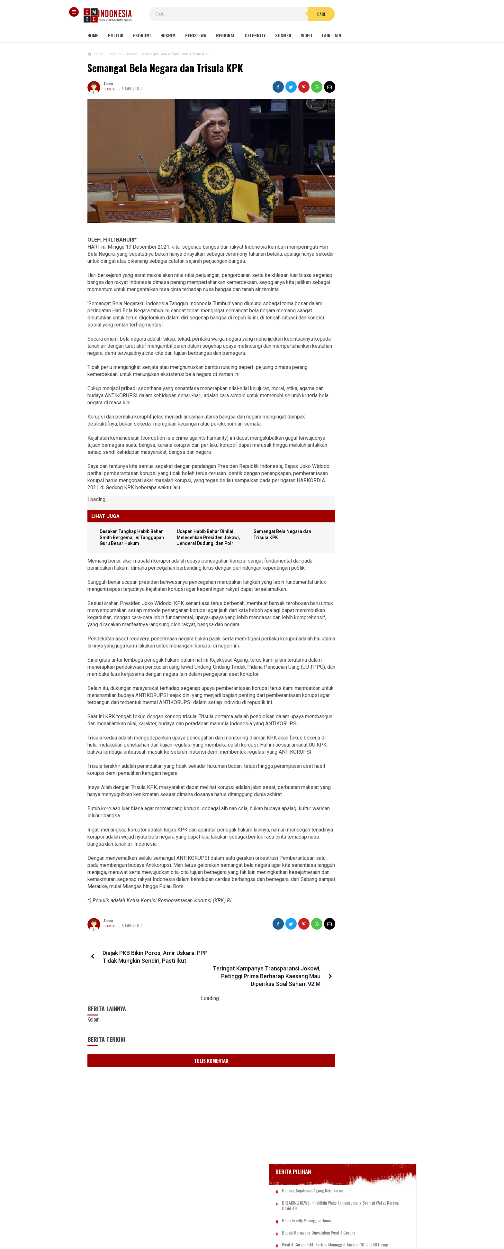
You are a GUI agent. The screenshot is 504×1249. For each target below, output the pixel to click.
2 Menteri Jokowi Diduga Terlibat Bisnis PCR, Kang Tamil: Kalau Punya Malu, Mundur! (363, 660)
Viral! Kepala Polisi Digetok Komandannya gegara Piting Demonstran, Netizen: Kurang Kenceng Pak (369, 468)
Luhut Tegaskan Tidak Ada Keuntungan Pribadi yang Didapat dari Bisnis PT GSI (361, 598)
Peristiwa (195, 35)
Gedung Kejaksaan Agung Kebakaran (363, 228)
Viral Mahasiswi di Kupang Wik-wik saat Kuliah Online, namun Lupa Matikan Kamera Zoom (361, 412)
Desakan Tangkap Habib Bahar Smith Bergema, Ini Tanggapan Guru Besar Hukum (363, 629)
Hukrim (168, 35)
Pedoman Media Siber (232, 1222)
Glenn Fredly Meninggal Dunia (357, 263)
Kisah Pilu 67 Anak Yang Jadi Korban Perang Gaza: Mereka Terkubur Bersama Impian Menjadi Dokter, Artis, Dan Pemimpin (370, 502)
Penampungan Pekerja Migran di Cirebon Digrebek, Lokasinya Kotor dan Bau (362, 536)
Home (92, 35)
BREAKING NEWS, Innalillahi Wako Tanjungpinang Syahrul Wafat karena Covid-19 (369, 245)
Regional (225, 35)
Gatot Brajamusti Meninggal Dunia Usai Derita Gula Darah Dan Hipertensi (362, 567)
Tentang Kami (187, 1222)
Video (306, 35)
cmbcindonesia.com (250, 1233)
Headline (110, 88)
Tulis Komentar (200, 1112)
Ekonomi (142, 35)
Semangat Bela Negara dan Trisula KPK (165, 67)
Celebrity (255, 35)
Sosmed (283, 35)
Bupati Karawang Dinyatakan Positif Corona (370, 275)
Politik (115, 35)
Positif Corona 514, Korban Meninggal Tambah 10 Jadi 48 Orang (365, 290)
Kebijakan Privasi (282, 1222)
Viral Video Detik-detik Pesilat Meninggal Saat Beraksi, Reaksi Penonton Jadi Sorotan (373, 382)
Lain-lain (331, 35)
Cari (291, 14)
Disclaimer (320, 1222)
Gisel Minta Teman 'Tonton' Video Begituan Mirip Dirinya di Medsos (361, 440)
